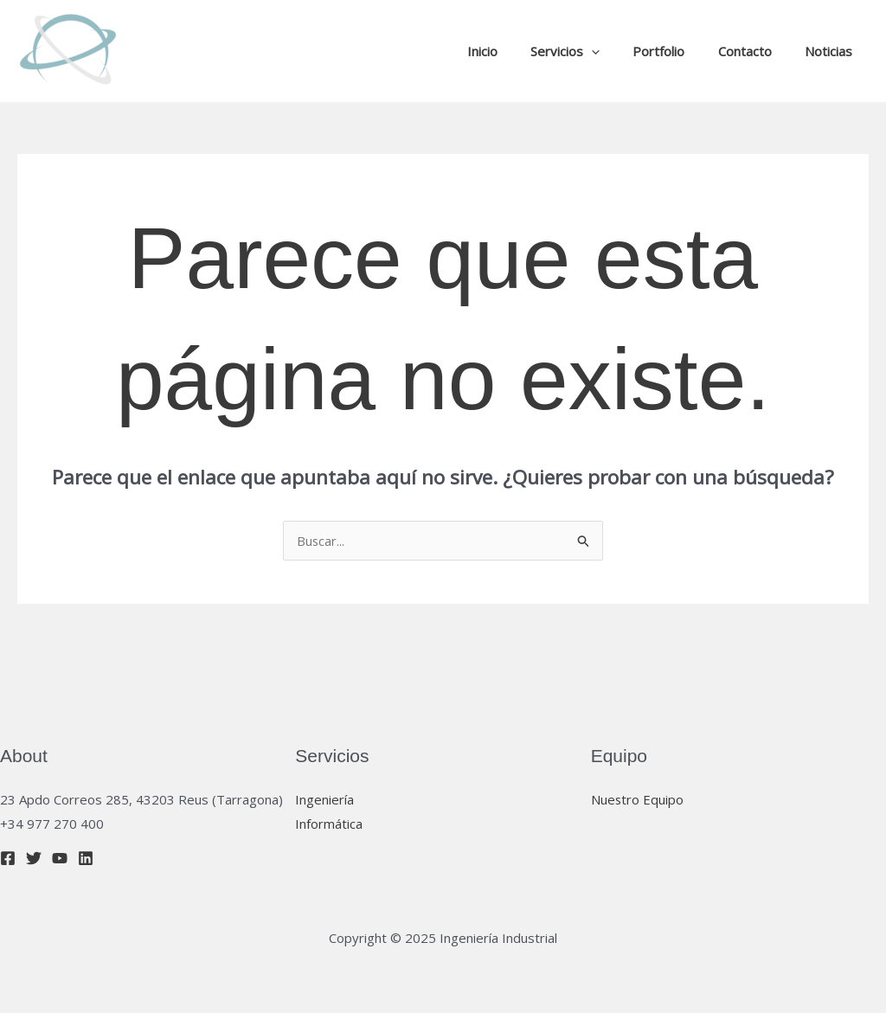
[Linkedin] (85, 858)
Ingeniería (324, 799)
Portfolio (677, 51)
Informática (329, 823)
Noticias (832, 51)
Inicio (514, 51)
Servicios (590, 51)
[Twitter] (34, 858)
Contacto (755, 51)
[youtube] (59, 858)
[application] (616, 51)
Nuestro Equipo (637, 799)
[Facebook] (8, 858)
